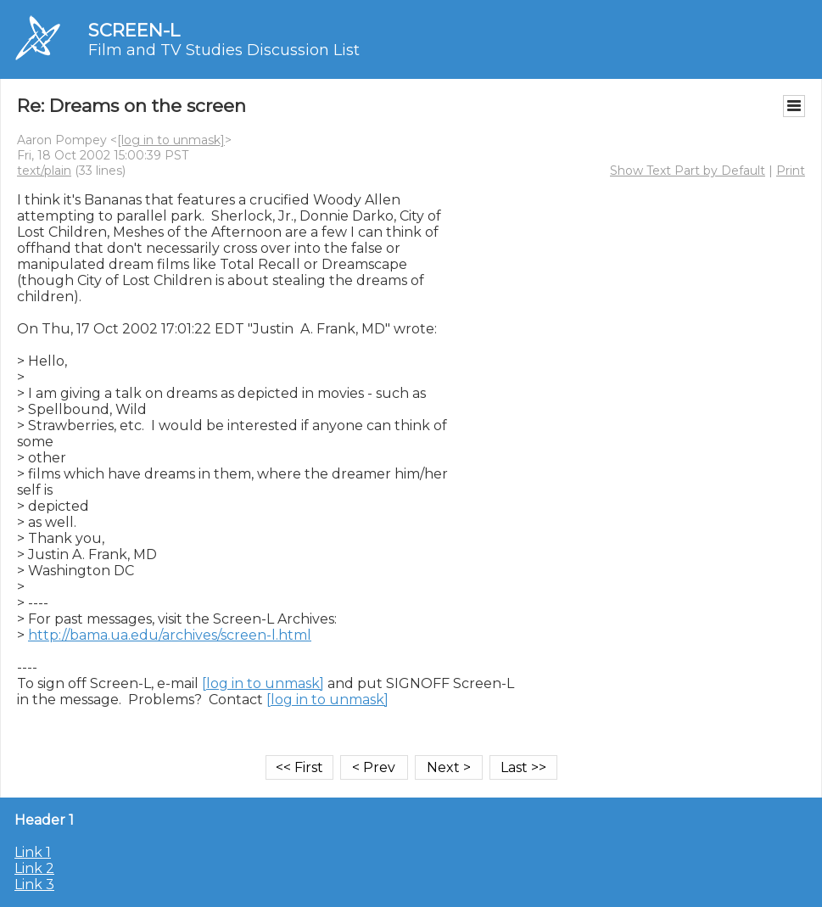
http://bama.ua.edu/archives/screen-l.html (169, 635)
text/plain (44, 170)
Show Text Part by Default (687, 170)
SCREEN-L (134, 30)
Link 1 (32, 852)
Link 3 (34, 884)
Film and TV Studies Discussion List (224, 50)
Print (790, 170)
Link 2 (34, 868)
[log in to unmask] (171, 140)
